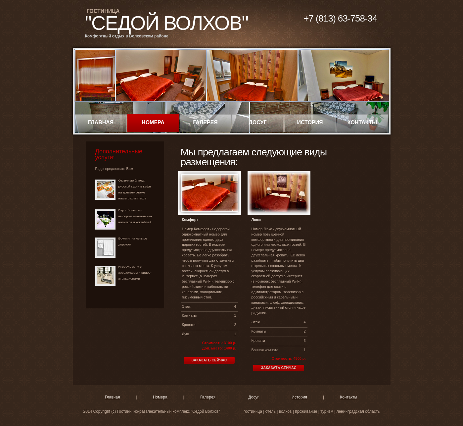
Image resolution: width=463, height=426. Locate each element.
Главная (101, 122)
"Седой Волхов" (166, 23)
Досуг (257, 122)
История (310, 122)
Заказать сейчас (209, 360)
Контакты (362, 122)
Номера (153, 122)
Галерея (205, 122)
